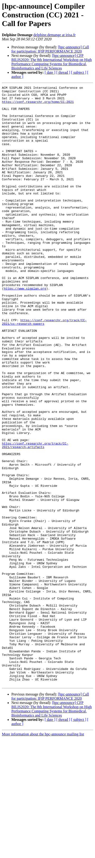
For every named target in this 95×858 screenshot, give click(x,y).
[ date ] (50, 72)
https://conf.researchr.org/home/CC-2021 (38, 105)
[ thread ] (63, 72)
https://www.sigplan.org (25, 329)
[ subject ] (78, 72)
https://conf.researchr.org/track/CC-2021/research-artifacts (35, 517)
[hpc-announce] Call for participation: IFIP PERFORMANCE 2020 (50, 49)
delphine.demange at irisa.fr (54, 35)
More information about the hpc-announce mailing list (43, 854)
